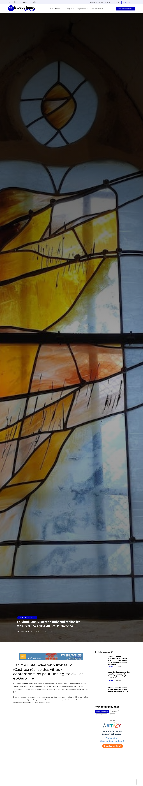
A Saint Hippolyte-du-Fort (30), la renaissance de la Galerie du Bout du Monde (118, 689)
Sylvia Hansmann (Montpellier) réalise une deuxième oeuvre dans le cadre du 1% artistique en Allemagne (118, 660)
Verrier (112, 715)
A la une (110, 666)
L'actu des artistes (27, 617)
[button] (12, 2)
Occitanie (114, 711)
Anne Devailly (24, 631)
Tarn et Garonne (101, 715)
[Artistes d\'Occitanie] (21, 8)
